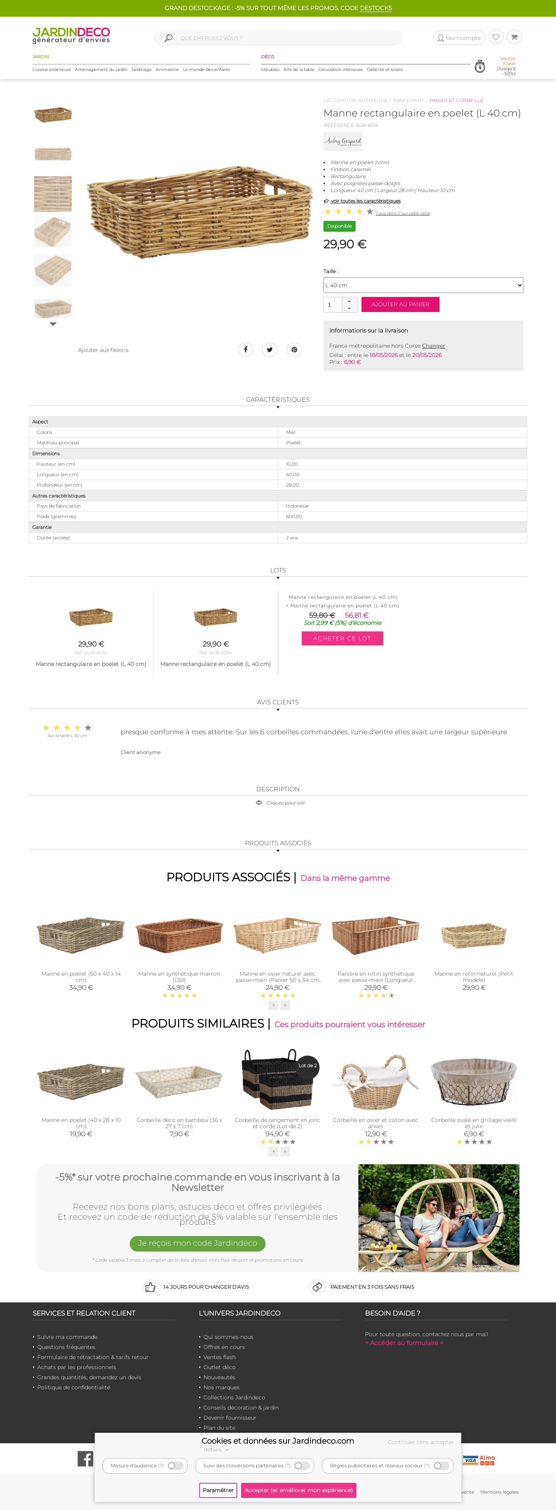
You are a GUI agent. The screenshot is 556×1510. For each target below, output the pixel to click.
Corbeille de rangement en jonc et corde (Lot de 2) (277, 1123)
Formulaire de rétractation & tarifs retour (93, 1357)
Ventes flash (219, 1357)
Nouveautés (219, 1377)
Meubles (270, 69)
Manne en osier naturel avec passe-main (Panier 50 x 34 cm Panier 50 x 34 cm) (277, 980)
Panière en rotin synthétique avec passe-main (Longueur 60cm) (375, 980)
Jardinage (141, 69)
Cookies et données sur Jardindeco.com (278, 1441)
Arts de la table (298, 69)
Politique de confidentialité (73, 1387)
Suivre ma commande (67, 1336)
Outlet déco (219, 1367)
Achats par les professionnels (76, 1367)
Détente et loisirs (385, 69)
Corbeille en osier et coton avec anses (375, 1123)
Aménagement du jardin (101, 69)
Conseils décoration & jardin (241, 1407)
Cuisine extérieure (52, 69)
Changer (433, 345)
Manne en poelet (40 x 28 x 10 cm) (81, 1123)
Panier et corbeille (456, 100)
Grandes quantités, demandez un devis (89, 1377)
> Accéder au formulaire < (404, 1343)
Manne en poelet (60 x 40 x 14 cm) (81, 976)
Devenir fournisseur (230, 1417)
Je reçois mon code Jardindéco (197, 1243)
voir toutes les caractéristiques (362, 201)
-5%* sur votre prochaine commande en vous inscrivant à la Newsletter (197, 1182)
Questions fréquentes (66, 1347)
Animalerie (167, 69)
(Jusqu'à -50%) (506, 66)
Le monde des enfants (206, 69)
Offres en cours (224, 1347)
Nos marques (221, 1387)
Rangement (408, 100)
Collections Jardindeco (234, 1397)
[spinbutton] (339, 304)
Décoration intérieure (340, 69)
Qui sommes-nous (228, 1336)
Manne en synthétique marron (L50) (179, 976)
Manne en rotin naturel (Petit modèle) (473, 976)
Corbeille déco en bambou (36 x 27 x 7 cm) (179, 1123)
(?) (161, 1465)
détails (217, 1449)
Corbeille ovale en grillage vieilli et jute (474, 1123)
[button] (349, 301)
